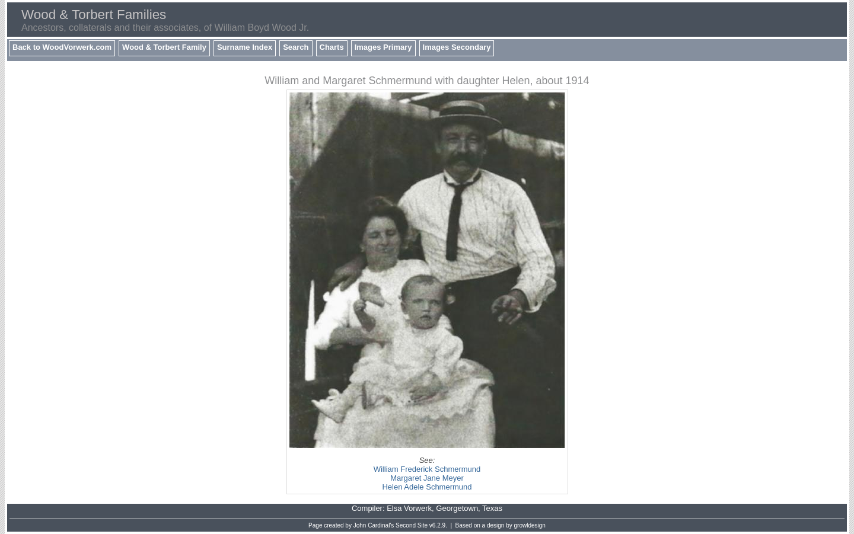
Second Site (412, 525)
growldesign (530, 525)
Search (295, 47)
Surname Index (244, 47)
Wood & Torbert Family (164, 47)
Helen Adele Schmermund (426, 486)
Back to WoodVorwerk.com (61, 47)
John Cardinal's (373, 525)
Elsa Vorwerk (409, 508)
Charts (332, 47)
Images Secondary (457, 47)
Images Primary (383, 47)
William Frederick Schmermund (427, 469)
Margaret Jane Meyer (427, 478)
